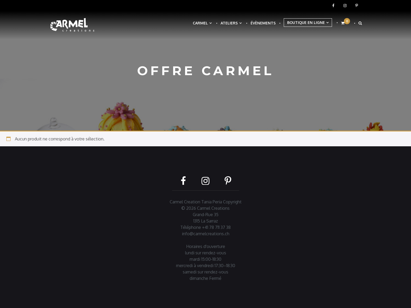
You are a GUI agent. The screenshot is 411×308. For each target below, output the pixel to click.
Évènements (263, 23)
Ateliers (229, 23)
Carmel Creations (213, 208)
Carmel (200, 23)
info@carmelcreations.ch (205, 233)
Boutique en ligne (306, 22)
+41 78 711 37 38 (216, 227)
